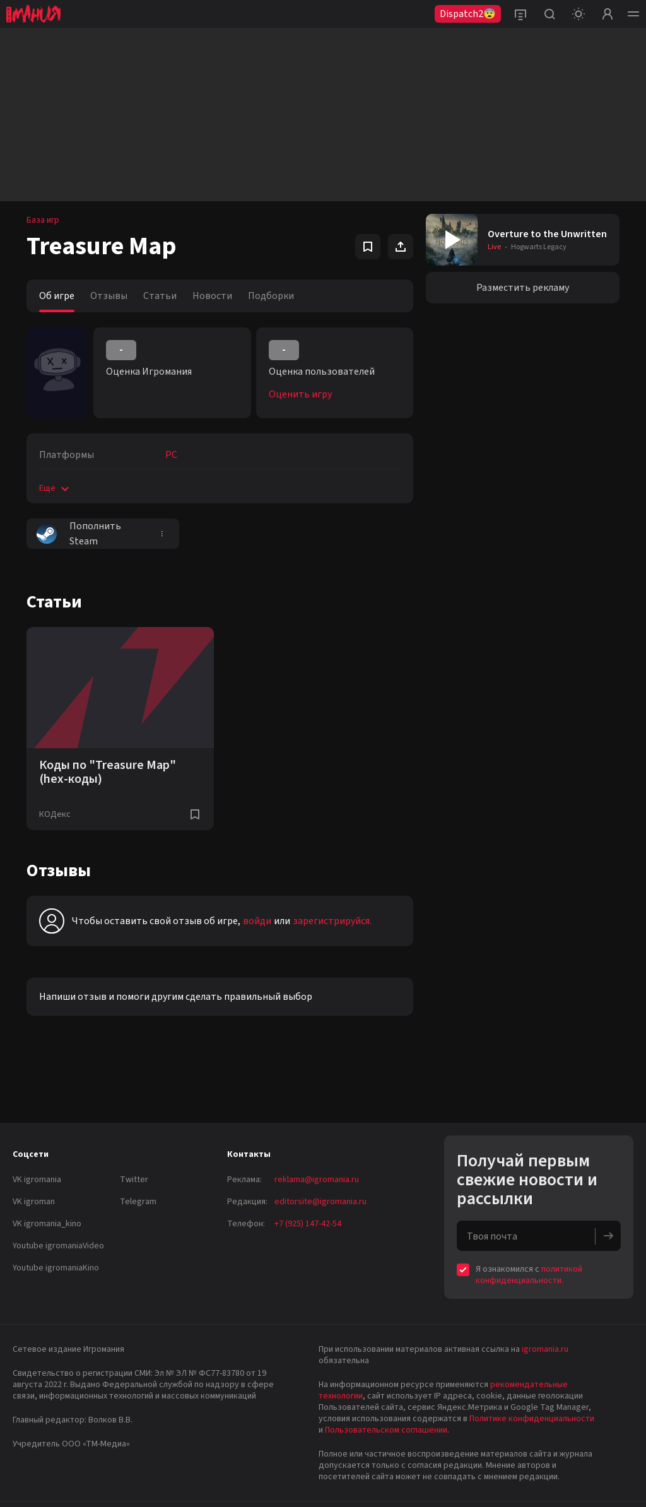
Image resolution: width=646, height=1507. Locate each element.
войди (257, 921)
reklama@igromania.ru (316, 1179)
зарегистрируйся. (332, 921)
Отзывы (108, 296)
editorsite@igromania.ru (320, 1201)
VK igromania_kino (47, 1223)
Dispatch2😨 (468, 14)
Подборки (271, 296)
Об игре (56, 296)
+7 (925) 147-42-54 (307, 1223)
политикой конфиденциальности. (529, 1275)
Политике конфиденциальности (531, 1418)
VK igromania (37, 1179)
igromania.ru (545, 1349)
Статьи (160, 296)
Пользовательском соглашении (386, 1430)
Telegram (138, 1201)
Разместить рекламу (522, 287)
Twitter (134, 1179)
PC (171, 455)
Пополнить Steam (79, 533)
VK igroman (34, 1201)
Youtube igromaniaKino (56, 1268)
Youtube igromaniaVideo (58, 1246)
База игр (42, 220)
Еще (55, 488)
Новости (212, 296)
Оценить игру (300, 394)
